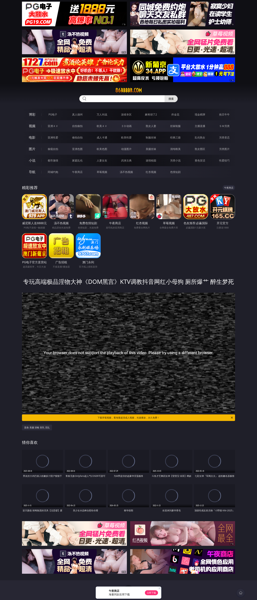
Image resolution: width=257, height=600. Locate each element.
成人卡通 (102, 137)
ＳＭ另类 (224, 126)
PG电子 (53, 114)
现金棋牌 (200, 114)
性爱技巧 (224, 160)
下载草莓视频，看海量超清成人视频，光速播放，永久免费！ (165, 418)
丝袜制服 (175, 126)
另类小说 (175, 160)
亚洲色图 (77, 149)
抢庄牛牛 (224, 114)
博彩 (32, 114)
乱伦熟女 (200, 137)
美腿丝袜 (151, 149)
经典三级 (175, 137)
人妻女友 (102, 160)
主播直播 (200, 126)
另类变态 (224, 137)
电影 (32, 137)
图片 (32, 149)
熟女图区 (200, 149)
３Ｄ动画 (126, 126)
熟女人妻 (151, 126)
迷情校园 (151, 160)
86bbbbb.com (128, 90)
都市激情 (53, 160)
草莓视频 (102, 172)
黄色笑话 (200, 160)
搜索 (171, 99)
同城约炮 (53, 172)
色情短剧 (175, 172)
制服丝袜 (151, 137)
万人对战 (102, 114)
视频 (32, 126)
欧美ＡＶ (102, 126)
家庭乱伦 (77, 160)
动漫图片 (126, 149)
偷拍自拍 (77, 137)
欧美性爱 (126, 137)
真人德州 (77, 114)
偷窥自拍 (53, 149)
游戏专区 (126, 114)
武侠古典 (126, 160)
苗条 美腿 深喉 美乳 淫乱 (37, 427)
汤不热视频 (126, 172)
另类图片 (224, 149)
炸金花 (175, 114)
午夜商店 (77, 172)
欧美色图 (102, 149)
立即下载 (151, 592)
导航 (32, 172)
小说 (32, 160)
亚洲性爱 (53, 137)
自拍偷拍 (77, 126)
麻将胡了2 (151, 114)
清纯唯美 (175, 149)
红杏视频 (151, 172)
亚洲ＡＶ (53, 126)
